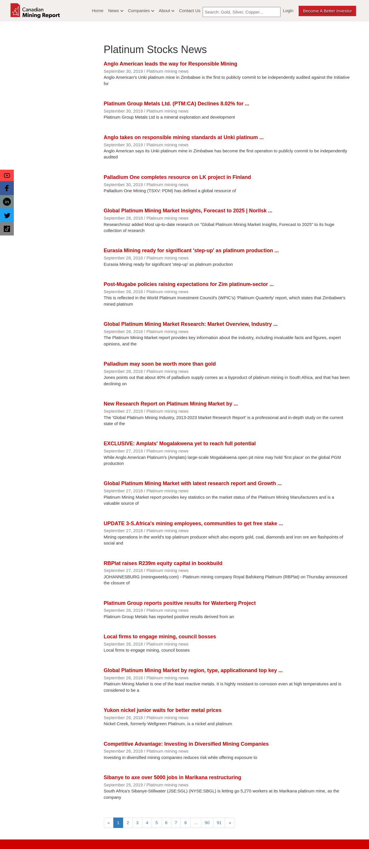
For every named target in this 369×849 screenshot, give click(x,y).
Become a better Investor (327, 10)
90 (207, 822)
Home (97, 10)
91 (219, 822)
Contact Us (189, 10)
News (115, 10)
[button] (7, 175)
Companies (141, 10)
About (166, 10)
